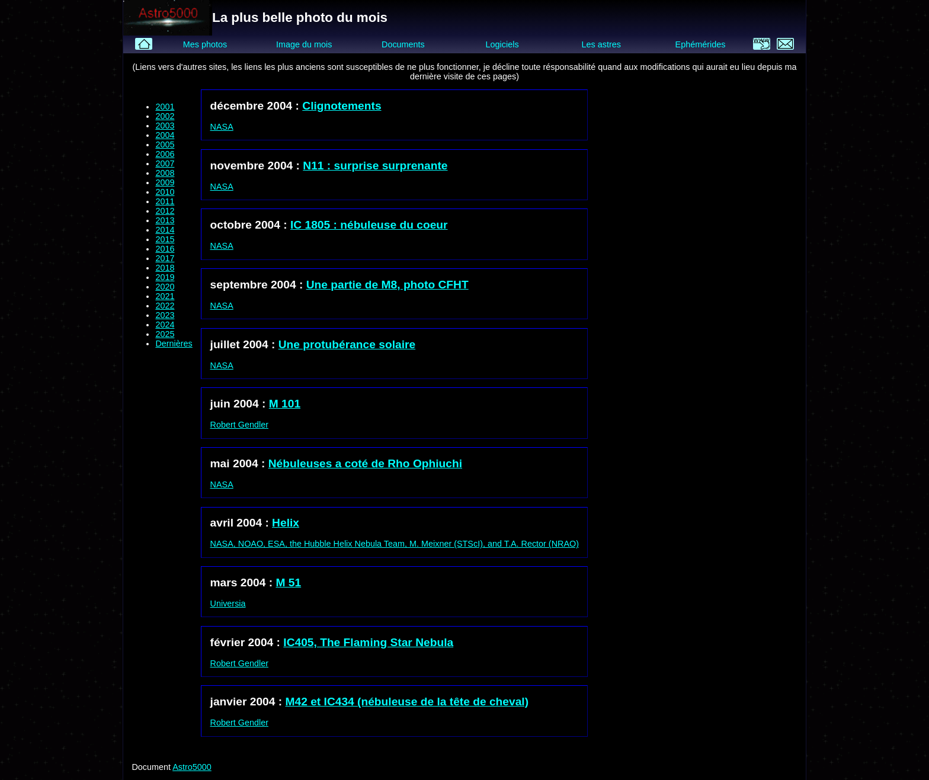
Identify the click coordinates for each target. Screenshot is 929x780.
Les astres (601, 44)
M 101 (284, 403)
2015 (164, 239)
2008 (164, 173)
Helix (285, 522)
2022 (164, 305)
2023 (164, 315)
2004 (164, 135)
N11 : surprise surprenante (375, 165)
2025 (164, 334)
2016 (164, 248)
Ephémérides (700, 44)
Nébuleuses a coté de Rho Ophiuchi (365, 463)
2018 (164, 267)
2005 (164, 144)
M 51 (289, 582)
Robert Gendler (239, 424)
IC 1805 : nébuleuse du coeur (369, 225)
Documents (403, 44)
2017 (164, 258)
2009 (164, 182)
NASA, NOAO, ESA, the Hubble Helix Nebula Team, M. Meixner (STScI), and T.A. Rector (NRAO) (394, 543)
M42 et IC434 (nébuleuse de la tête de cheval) (407, 701)
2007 (164, 163)
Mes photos (205, 44)
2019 (164, 277)
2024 (164, 324)
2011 (164, 201)
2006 (164, 154)
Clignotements (341, 105)
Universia (228, 603)
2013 (164, 220)
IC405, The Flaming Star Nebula (368, 642)
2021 (164, 296)
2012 (164, 211)
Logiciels (502, 44)
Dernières (173, 343)
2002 (164, 116)
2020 (164, 286)
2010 (164, 192)
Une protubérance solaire (346, 344)
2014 (164, 230)
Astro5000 (192, 767)
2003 (164, 125)
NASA (221, 126)
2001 (164, 106)
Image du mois (304, 44)
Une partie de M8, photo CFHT (387, 284)
